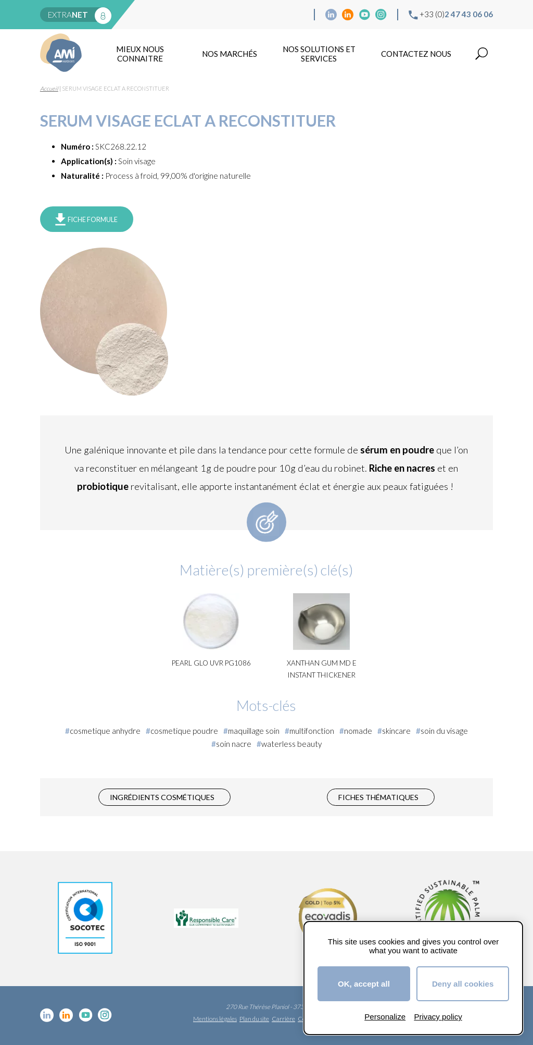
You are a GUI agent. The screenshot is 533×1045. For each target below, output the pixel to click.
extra (68, 14)
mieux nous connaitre (140, 53)
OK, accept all (364, 983)
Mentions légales (215, 1019)
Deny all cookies (462, 983)
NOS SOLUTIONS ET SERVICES (319, 53)
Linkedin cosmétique (331, 14)
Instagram (381, 14)
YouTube (364, 14)
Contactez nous (416, 53)
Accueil (49, 88)
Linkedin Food (347, 14)
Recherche (481, 53)
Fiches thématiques (378, 797)
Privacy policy (438, 1016)
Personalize (384, 1016)
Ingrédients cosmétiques (162, 797)
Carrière (283, 1019)
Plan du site (254, 1019)
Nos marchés (229, 53)
